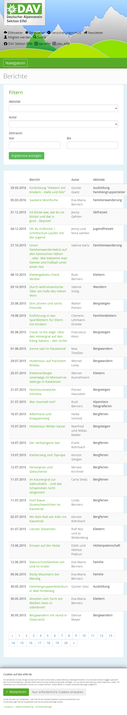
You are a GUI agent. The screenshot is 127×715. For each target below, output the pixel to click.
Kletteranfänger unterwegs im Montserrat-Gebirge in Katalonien (48, 377)
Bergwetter (35, 32)
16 (30, 643)
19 (57, 643)
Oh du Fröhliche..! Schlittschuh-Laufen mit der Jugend (46, 233)
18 (48, 643)
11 (93, 636)
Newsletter (93, 32)
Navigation (15, 62)
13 (110, 636)
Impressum (9, 707)
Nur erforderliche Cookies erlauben (57, 692)
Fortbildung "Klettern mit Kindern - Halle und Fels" (47, 190)
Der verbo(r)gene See (44, 443)
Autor (13, 117)
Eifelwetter (13, 32)
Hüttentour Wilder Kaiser (47, 426)
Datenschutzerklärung (24, 707)
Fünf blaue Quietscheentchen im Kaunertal (44, 504)
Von (11, 138)
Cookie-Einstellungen (43, 707)
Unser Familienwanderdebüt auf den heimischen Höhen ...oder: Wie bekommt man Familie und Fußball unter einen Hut (48, 256)
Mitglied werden (17, 37)
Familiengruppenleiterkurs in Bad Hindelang (48, 588)
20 (66, 643)
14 (13, 643)
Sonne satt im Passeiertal (47, 349)
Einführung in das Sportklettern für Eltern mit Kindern (46, 320)
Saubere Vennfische (43, 200)
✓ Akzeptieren (16, 692)
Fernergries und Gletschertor (41, 469)
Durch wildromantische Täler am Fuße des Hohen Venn (47, 291)
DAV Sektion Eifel (18, 43)
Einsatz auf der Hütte (44, 545)
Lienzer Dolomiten (42, 529)
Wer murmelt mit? (42, 402)
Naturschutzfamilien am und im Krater (46, 564)
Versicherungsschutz (64, 32)
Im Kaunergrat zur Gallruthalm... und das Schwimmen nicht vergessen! (45, 485)
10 (84, 636)
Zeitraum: (16, 133)
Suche (39, 37)
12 (101, 636)
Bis (69, 138)
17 (39, 643)
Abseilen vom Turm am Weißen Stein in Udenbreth (46, 603)
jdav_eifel (61, 43)
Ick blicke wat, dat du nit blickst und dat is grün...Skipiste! (46, 216)
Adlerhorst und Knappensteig (40, 416)
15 (22, 643)
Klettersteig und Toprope (47, 455)
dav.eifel (42, 43)
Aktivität (14, 102)
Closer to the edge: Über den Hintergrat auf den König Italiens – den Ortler (48, 336)
